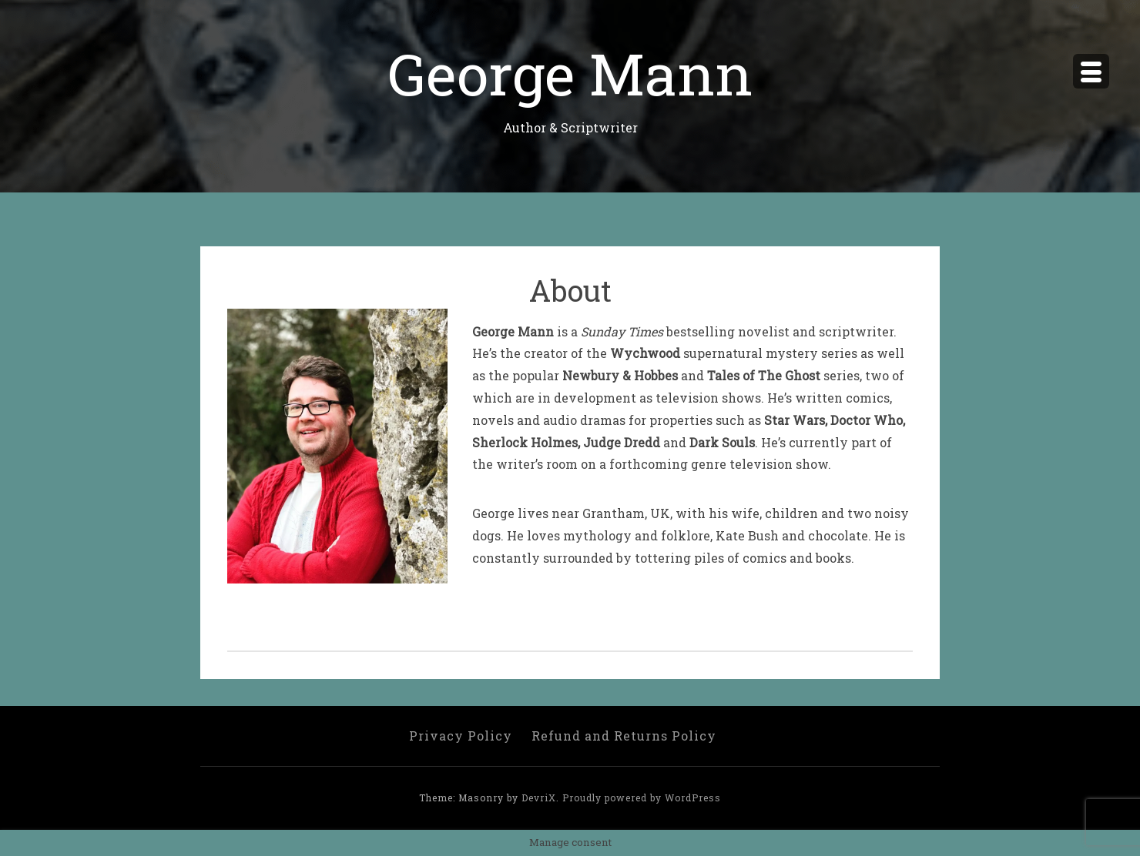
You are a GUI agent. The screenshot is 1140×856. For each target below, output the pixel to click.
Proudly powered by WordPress (641, 797)
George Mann (570, 73)
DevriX (538, 797)
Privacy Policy (460, 735)
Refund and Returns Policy (623, 735)
